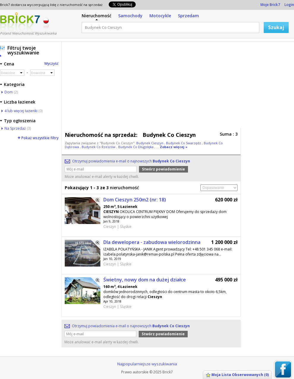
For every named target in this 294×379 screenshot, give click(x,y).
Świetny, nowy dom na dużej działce (144, 279)
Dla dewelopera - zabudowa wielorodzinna (151, 242)
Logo (20, 21)
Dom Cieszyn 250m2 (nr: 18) (134, 199)
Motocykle (160, 15)
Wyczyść (51, 63)
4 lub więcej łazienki (20, 110)
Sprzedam (188, 15)
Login (289, 4)
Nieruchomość (96, 15)
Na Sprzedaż (15, 128)
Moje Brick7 (270, 4)
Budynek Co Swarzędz (184, 143)
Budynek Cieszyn (150, 143)
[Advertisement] (134, 86)
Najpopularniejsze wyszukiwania (147, 364)
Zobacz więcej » (173, 147)
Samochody (130, 15)
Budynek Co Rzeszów (99, 147)
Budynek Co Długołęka (136, 147)
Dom (8, 92)
